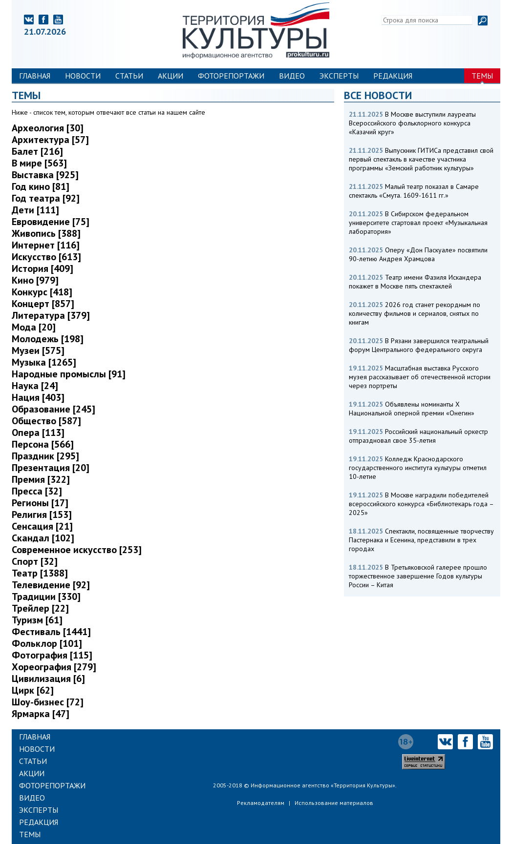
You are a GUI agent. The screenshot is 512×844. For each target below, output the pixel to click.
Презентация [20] (50, 467)
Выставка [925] (45, 175)
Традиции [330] (46, 596)
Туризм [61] (37, 620)
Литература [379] (51, 315)
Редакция (392, 76)
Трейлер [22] (40, 608)
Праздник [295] (45, 456)
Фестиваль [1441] (51, 632)
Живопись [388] (46, 233)
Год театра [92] (46, 198)
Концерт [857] (43, 303)
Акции (170, 76)
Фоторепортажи (231, 76)
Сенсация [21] (42, 526)
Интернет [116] (46, 245)
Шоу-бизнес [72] (48, 702)
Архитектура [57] (50, 139)
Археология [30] (48, 128)
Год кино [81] (40, 186)
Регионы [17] (40, 503)
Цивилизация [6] (48, 678)
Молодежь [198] (48, 339)
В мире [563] (39, 163)
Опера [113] (38, 432)
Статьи (129, 76)
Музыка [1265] (44, 362)
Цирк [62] (33, 690)
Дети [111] (35, 210)
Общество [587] (46, 421)
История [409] (42, 268)
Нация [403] (38, 397)
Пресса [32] (37, 491)
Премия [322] (41, 479)
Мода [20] (34, 327)
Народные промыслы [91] (69, 374)
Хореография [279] (54, 667)
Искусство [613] (46, 257)
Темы (482, 76)
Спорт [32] (35, 561)
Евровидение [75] (50, 221)
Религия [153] (42, 514)
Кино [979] (35, 280)
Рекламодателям (260, 802)
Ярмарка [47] (40, 714)
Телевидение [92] (51, 585)
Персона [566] (43, 444)
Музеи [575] (38, 350)
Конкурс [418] (42, 292)
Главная (34, 76)
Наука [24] (35, 385)
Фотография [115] (52, 655)
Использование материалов (334, 802)
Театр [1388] (40, 573)
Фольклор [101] (47, 643)
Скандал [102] (43, 538)
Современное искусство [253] (77, 550)
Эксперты (339, 76)
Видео (292, 76)
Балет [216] (37, 151)
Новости (83, 76)
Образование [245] (53, 409)
